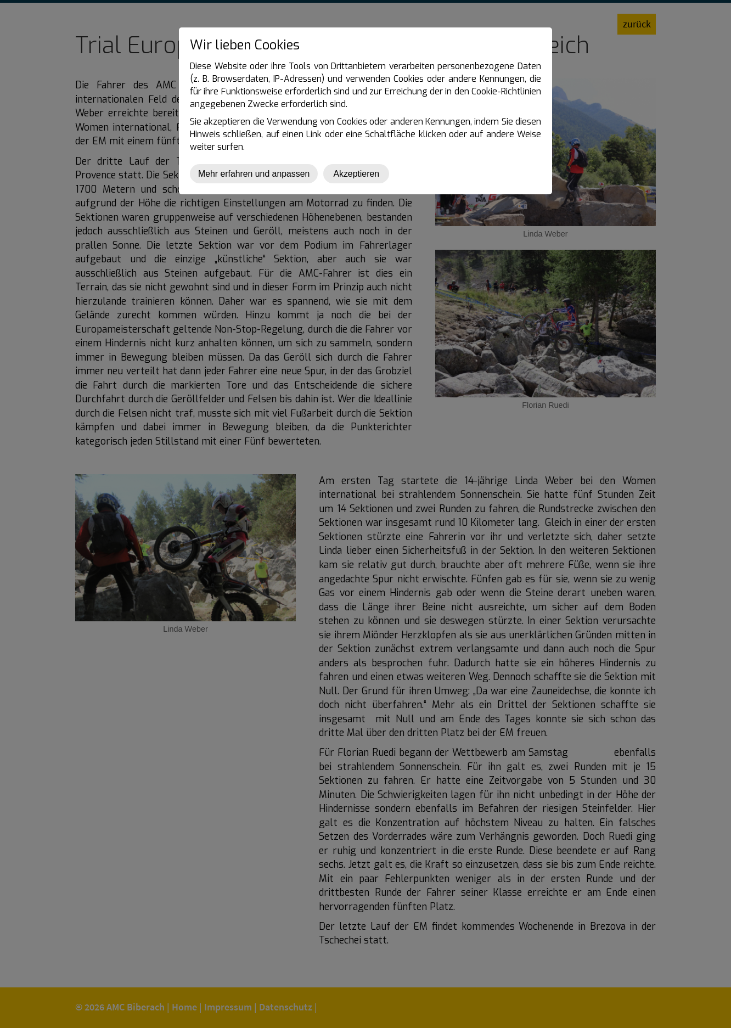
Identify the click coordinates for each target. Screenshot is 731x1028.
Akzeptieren (356, 173)
